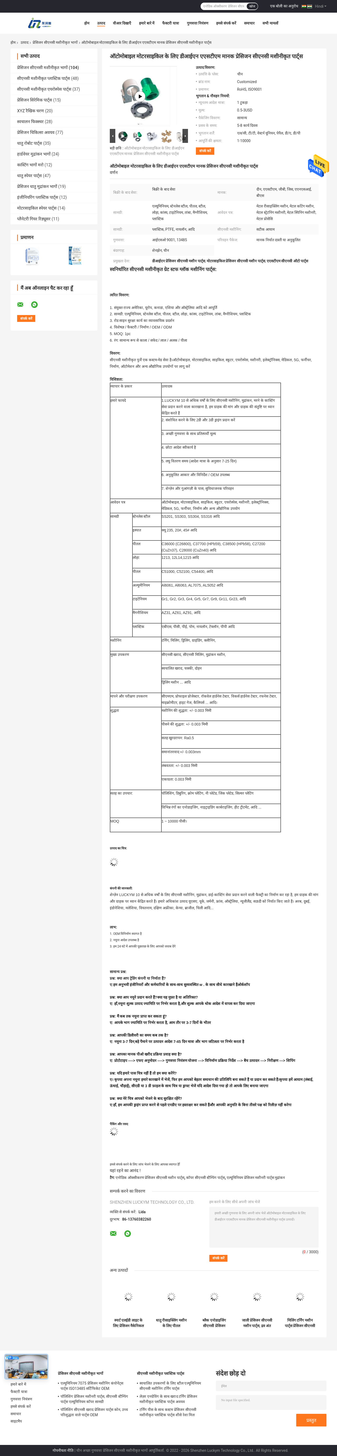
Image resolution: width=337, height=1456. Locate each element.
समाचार (249, 23)
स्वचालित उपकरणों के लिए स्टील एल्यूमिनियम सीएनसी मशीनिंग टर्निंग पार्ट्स (170, 1386)
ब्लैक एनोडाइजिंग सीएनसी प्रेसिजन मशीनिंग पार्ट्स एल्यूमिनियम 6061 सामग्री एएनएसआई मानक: (214, 1323)
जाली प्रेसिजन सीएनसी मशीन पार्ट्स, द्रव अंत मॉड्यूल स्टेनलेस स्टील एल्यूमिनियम (257, 1323)
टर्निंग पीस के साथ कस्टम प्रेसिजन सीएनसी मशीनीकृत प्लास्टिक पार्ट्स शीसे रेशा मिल (168, 1412)
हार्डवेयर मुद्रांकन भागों (34, 154)
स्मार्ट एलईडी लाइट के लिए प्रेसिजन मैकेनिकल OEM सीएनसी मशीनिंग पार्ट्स (128, 1323)
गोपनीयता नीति (63, 1450)
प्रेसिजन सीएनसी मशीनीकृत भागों (55, 42)
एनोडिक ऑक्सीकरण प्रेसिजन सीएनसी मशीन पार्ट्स (150, 1178)
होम (86, 23)
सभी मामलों (270, 23)
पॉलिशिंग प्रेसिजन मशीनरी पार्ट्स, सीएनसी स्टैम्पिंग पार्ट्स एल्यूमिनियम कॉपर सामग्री (94, 1399)
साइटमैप (16, 1421)
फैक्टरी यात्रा (170, 23)
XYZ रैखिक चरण (30, 110)
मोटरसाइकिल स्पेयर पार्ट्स (37, 208)
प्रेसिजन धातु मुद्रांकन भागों (37, 186)
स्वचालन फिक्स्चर (30, 121)
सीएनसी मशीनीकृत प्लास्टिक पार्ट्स (43, 78)
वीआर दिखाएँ (122, 23)
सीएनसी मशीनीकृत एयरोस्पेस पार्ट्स (44, 89)
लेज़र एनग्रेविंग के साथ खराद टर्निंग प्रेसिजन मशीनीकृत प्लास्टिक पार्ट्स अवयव (168, 1399)
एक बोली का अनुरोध (284, 6)
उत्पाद (101, 23)
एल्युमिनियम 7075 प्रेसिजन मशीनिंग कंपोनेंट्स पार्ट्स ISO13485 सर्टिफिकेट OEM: (92, 1386)
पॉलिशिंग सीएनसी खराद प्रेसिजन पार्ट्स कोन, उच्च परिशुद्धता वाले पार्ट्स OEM (94, 1412)
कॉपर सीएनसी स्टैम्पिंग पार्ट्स (205, 1178)
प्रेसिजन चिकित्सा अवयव (35, 132)
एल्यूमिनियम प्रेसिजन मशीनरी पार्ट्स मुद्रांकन (256, 1178)
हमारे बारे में (146, 23)
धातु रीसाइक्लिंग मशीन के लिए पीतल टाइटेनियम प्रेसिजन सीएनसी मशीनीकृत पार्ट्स (171, 1323)
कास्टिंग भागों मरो (30, 164)
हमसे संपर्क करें (226, 23)
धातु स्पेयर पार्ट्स (29, 175)
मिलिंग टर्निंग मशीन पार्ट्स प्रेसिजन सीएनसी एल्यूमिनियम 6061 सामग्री (300, 1323)
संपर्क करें (205, 151)
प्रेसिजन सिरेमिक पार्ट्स (34, 100)
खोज (252, 6)
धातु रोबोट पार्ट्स (29, 143)
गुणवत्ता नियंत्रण (197, 23)
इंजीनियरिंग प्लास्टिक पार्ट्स (37, 197)
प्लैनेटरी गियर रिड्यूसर (34, 218)
